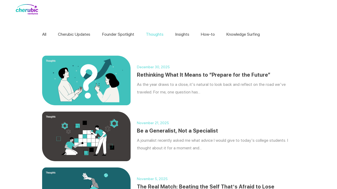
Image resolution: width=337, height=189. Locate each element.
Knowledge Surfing (243, 34)
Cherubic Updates (74, 34)
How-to (208, 34)
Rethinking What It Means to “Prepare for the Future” (203, 75)
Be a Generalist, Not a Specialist (177, 131)
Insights (182, 34)
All (44, 34)
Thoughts (154, 34)
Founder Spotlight (118, 34)
